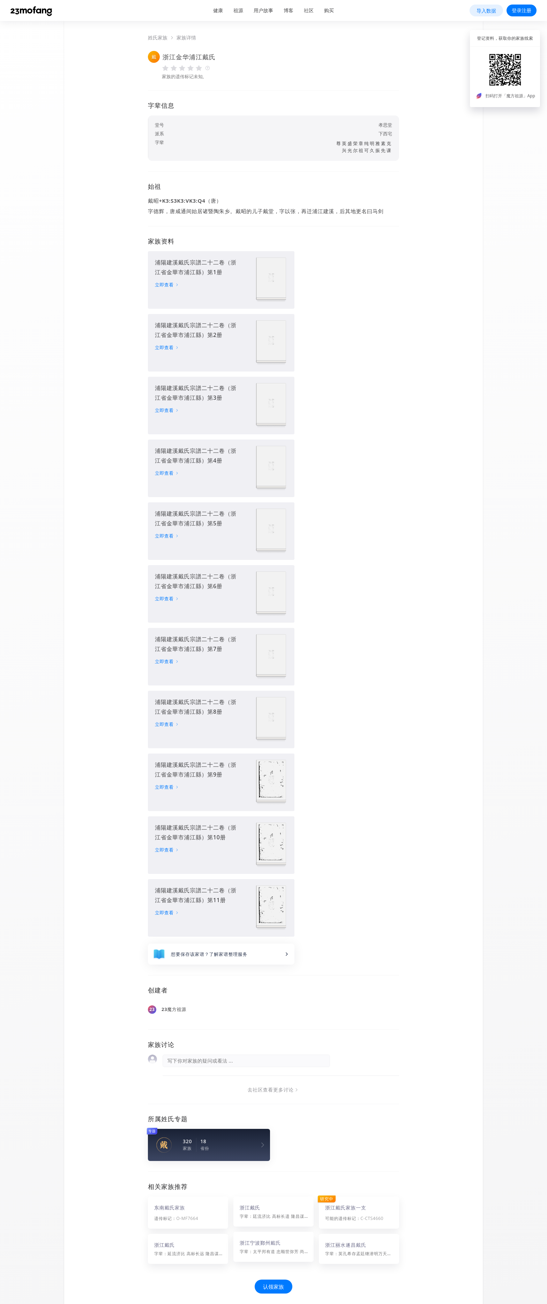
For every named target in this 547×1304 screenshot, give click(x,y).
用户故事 (263, 10)
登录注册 (521, 10)
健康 (218, 10)
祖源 (238, 10)
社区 (309, 10)
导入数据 (486, 10)
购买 (329, 10)
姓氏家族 (157, 37)
